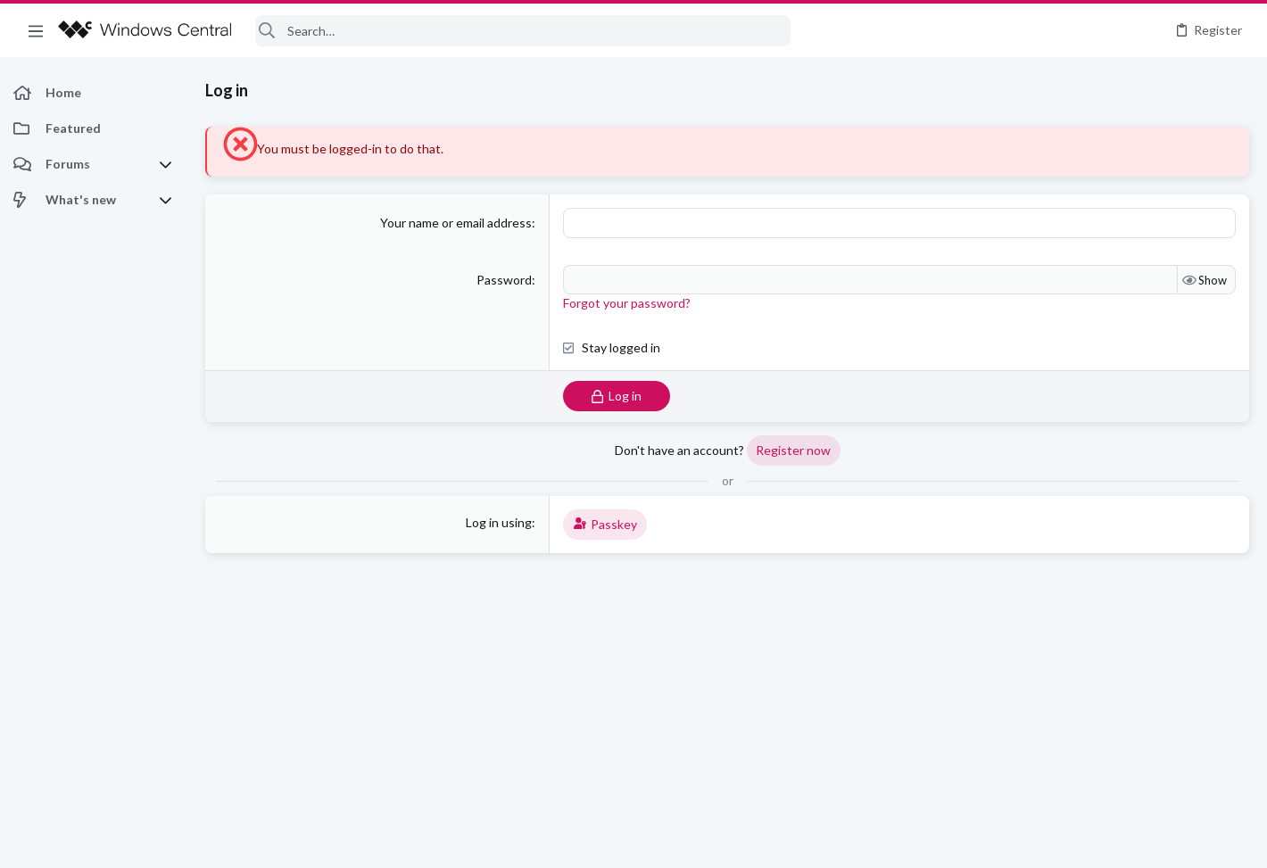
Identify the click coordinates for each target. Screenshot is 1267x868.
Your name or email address (456, 222)
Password (504, 279)
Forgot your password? (627, 302)
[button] (36, 30)
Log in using (499, 522)
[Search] (523, 30)
